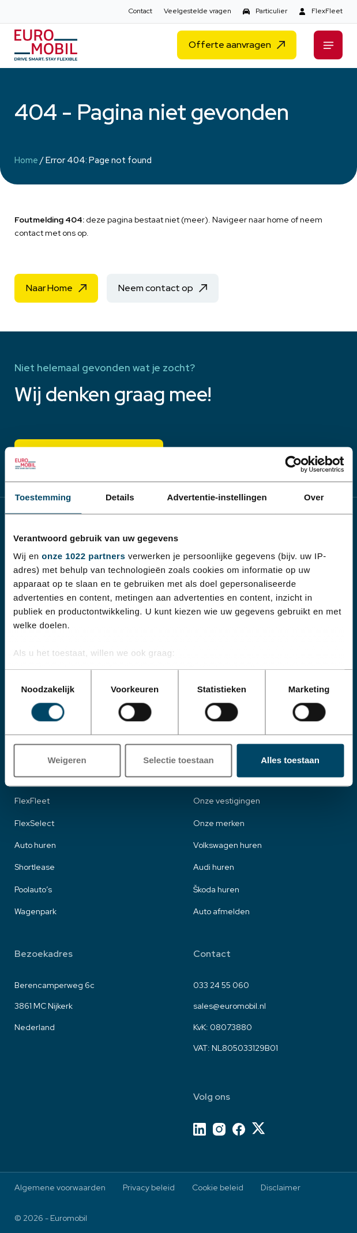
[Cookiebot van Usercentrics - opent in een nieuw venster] (293, 464)
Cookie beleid (217, 1187)
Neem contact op (155, 288)
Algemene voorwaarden (60, 1187)
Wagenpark (35, 911)
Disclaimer (280, 1187)
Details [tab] (120, 497)
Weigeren (66, 760)
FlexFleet (327, 11)
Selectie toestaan (178, 760)
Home (26, 160)
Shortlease (34, 867)
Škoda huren (216, 889)
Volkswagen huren (227, 845)
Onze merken (219, 823)
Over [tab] (314, 497)
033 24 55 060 (221, 985)
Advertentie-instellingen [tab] (217, 497)
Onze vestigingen (226, 800)
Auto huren (35, 845)
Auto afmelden (221, 911)
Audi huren (213, 867)
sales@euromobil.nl (229, 1006)
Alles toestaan (290, 760)
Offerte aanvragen (230, 46)
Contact (140, 11)
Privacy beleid (149, 1187)
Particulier (271, 11)
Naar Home (49, 288)
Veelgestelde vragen (197, 11)
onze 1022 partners (83, 556)
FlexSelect (34, 823)
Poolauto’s (33, 889)
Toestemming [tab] (43, 497)
